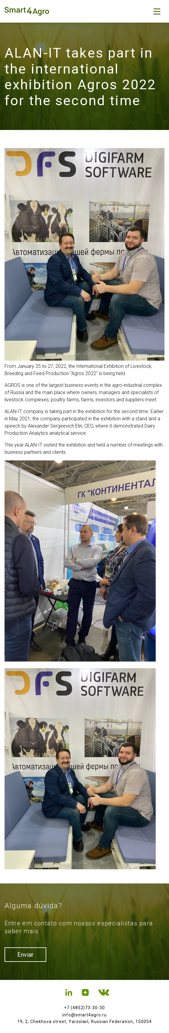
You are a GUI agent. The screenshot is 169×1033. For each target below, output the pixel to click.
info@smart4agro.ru (84, 1014)
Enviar (25, 954)
